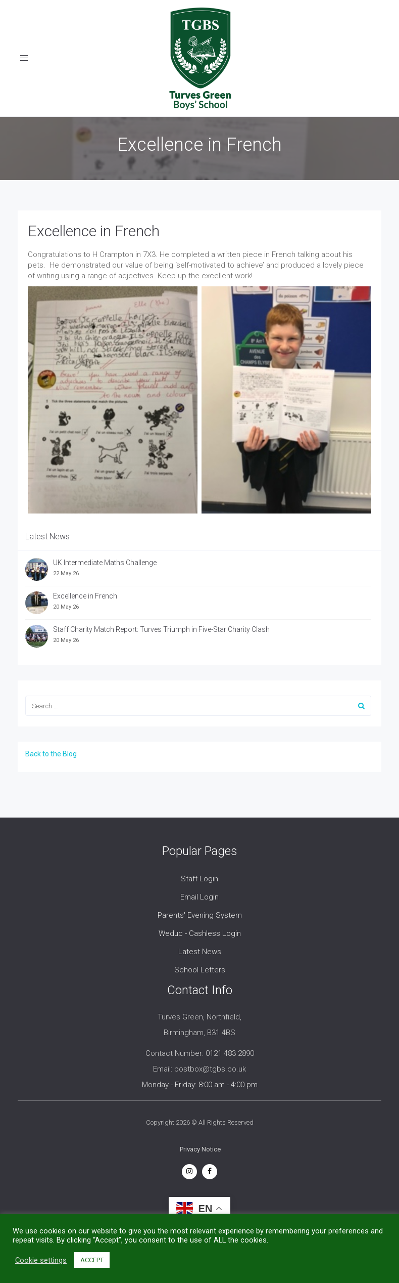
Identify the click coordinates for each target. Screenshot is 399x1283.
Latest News (199, 951)
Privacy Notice (200, 1149)
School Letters (199, 969)
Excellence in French (94, 231)
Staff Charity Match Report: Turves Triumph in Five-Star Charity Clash (161, 629)
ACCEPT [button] (92, 1260)
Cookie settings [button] (41, 1260)
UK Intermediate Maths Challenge (105, 563)
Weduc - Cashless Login (200, 933)
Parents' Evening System (200, 915)
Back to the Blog (51, 754)
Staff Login (199, 878)
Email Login (199, 897)
